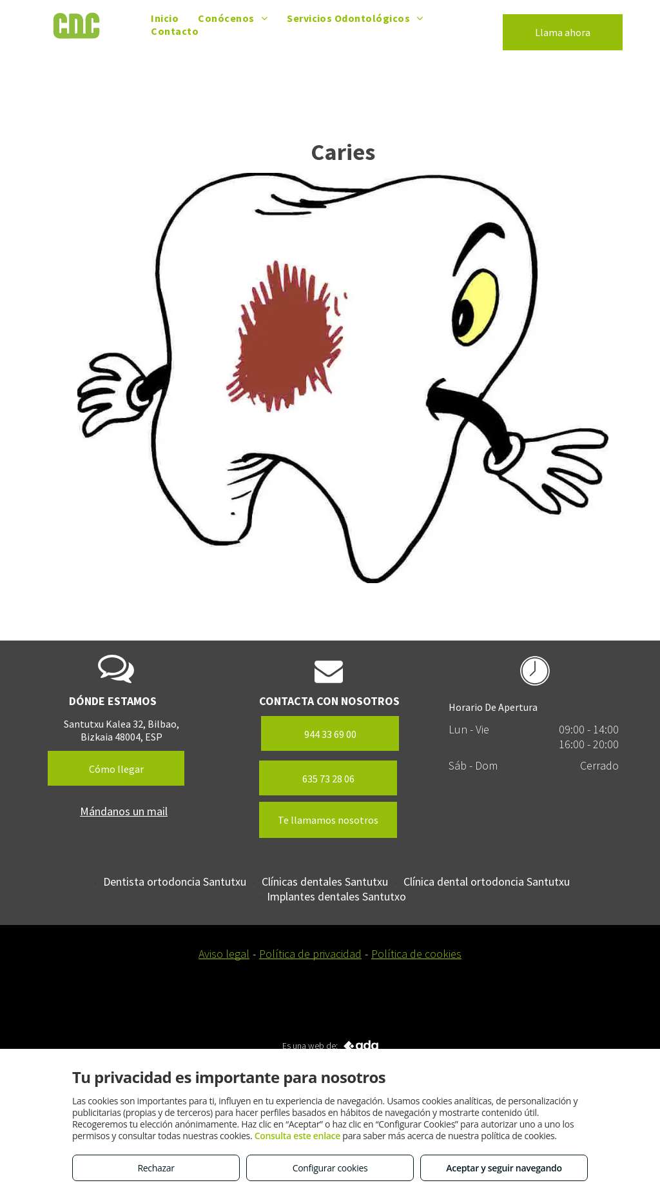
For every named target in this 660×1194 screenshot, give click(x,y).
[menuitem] (164, 18)
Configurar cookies (330, 1168)
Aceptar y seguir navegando (503, 1168)
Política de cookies (416, 953)
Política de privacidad (310, 953)
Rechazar (155, 1168)
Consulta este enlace (297, 1135)
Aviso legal (224, 953)
